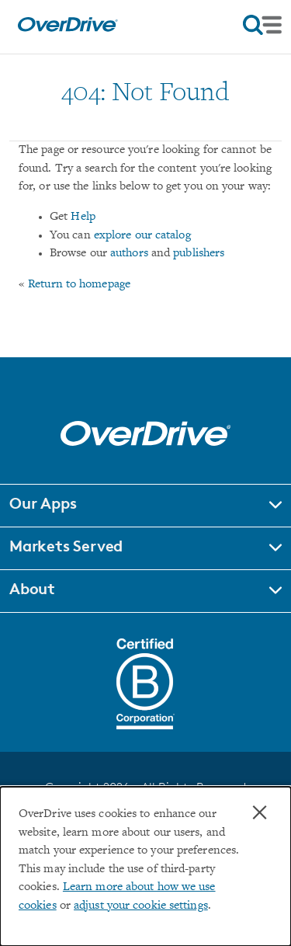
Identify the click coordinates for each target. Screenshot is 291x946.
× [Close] (259, 812)
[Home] (67, 28)
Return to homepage (79, 284)
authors (129, 253)
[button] (145, 506)
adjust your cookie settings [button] (141, 906)
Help (83, 217)
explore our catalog (142, 236)
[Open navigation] (262, 24)
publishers (198, 253)
